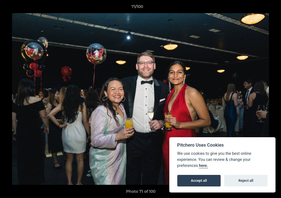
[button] (258, 8)
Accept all (199, 180)
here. (203, 165)
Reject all (245, 180)
